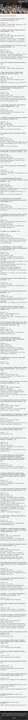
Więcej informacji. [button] (21, 715)
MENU (22, 1)
